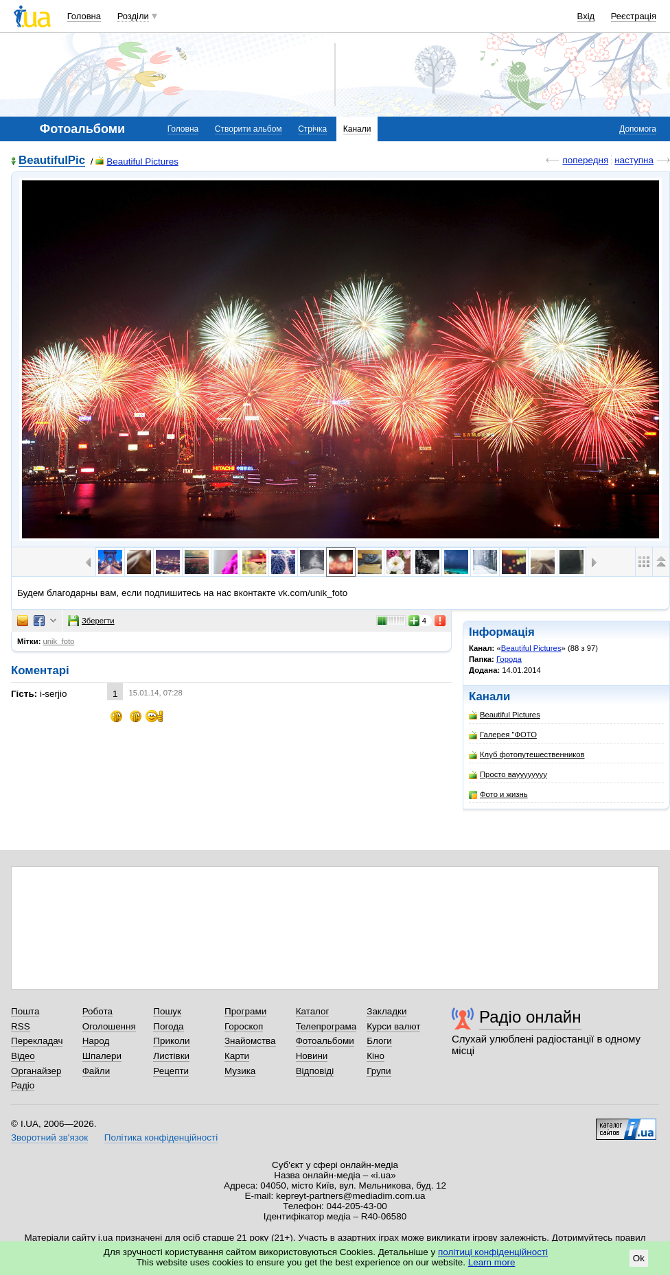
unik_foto (59, 641)
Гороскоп (243, 1026)
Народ (96, 1041)
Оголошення (109, 1026)
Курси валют (393, 1026)
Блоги (379, 1041)
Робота (97, 1011)
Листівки (171, 1056)
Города (509, 659)
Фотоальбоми (325, 1041)
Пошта (25, 1011)
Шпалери (102, 1056)
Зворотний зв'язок (49, 1137)
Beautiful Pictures (136, 161)
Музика (239, 1071)
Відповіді (315, 1071)
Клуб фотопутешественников (527, 754)
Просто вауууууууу (508, 774)
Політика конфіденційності (161, 1137)
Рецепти (171, 1071)
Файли (96, 1071)
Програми (245, 1011)
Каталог (313, 1011)
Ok (639, 1258)
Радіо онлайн (530, 1017)
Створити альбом (248, 129)
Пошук (167, 1011)
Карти (236, 1056)
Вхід (586, 16)
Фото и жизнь (498, 794)
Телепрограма (326, 1026)
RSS (20, 1026)
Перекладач (36, 1041)
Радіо (22, 1085)
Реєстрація (633, 16)
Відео (23, 1056)
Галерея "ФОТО (503, 734)
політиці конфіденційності (493, 1252)
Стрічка (312, 129)
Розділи (133, 16)
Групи (379, 1071)
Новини (312, 1056)
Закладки (386, 1011)
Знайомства (250, 1041)
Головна (84, 16)
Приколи (171, 1041)
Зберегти (91, 620)
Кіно (375, 1056)
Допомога (637, 129)
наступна (634, 160)
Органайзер (36, 1071)
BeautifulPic (52, 161)
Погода (168, 1026)
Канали (357, 129)
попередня (585, 160)
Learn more (492, 1262)
